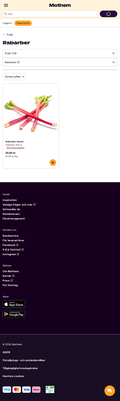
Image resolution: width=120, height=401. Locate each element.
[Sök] (5, 14)
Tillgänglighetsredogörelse (20, 368)
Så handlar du (11, 209)
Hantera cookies (13, 376)
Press (8, 280)
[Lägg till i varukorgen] (53, 162)
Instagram (11, 254)
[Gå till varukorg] (108, 14)
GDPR (6, 352)
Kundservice (11, 235)
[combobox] (52, 14)
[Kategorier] (6, 5)
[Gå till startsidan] (60, 5)
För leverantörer (13, 240)
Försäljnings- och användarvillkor (24, 360)
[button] (60, 53)
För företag (10, 285)
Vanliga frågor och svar (19, 204)
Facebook (11, 245)
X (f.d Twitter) (13, 249)
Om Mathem (11, 271)
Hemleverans (11, 213)
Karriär (9, 275)
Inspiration (10, 200)
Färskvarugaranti (14, 218)
